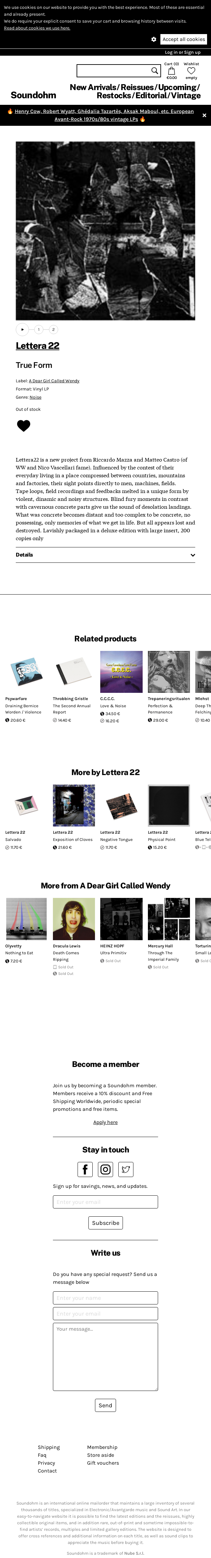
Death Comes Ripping (66, 956)
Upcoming (177, 87)
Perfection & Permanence (160, 709)
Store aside (100, 1455)
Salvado (13, 839)
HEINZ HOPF (112, 945)
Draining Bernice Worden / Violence (23, 709)
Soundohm (33, 94)
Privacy (46, 1463)
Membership (102, 1447)
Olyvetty (13, 945)
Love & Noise (113, 705)
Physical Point (162, 839)
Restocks (114, 95)
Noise (35, 397)
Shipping (49, 1447)
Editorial (151, 95)
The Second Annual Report (72, 709)
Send (105, 1405)
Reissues (137, 87)
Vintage (185, 95)
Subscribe (105, 1222)
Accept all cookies (184, 39)
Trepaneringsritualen (169, 698)
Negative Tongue (116, 839)
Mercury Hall (160, 945)
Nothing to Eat (19, 952)
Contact (47, 1471)
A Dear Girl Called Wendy (54, 381)
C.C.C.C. (107, 698)
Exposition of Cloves (73, 839)
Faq (42, 1455)
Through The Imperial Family (163, 956)
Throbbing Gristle (70, 698)
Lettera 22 (37, 345)
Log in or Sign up (182, 52)
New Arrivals (93, 87)
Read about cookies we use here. (37, 28)
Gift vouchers (103, 1463)
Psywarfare (16, 698)
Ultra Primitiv (113, 952)
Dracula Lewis (67, 945)
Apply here (105, 1122)
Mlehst (202, 698)
